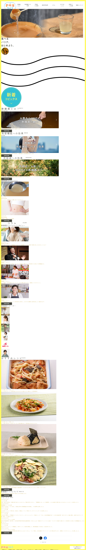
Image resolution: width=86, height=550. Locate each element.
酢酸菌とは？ (18, 5)
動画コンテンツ (79, 5)
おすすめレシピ (62, 5)
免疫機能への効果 (28, 5)
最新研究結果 (45, 5)
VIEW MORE (6, 220)
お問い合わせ (77, 547)
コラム (53, 5)
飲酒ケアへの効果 (71, 5)
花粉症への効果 (36, 5)
